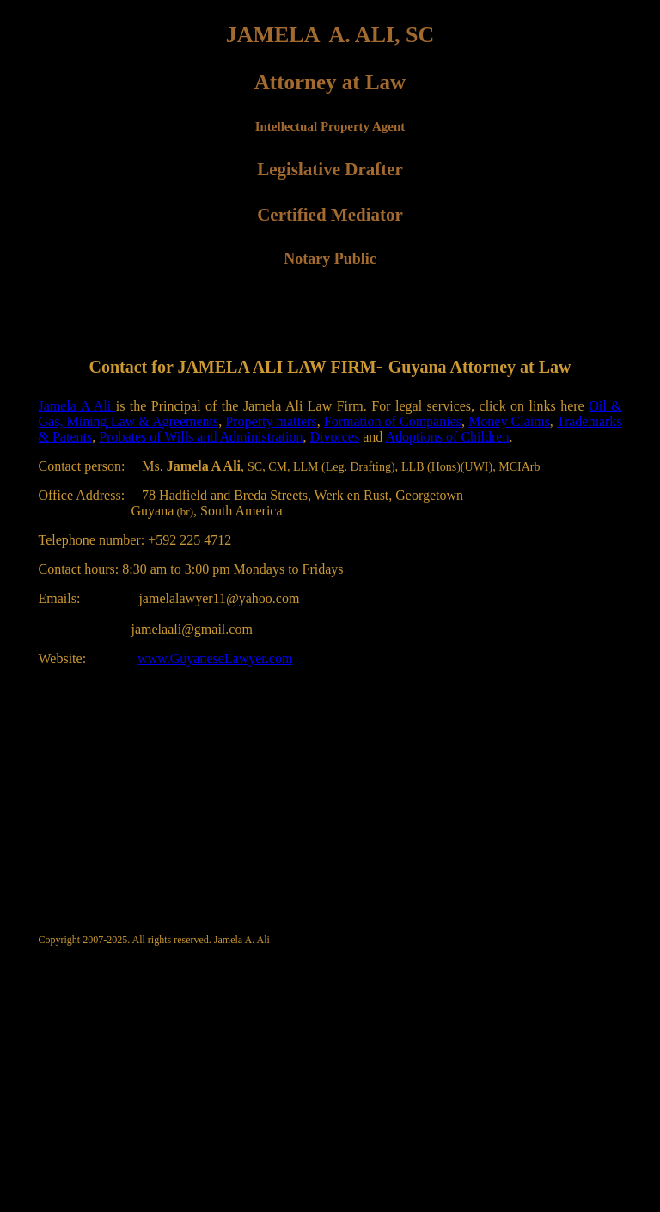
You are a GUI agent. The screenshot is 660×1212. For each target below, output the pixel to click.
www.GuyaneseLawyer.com (215, 658)
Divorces (334, 436)
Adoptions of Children (447, 436)
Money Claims (509, 421)
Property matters (270, 421)
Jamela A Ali (77, 406)
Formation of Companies (392, 421)
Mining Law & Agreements (143, 421)
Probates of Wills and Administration (200, 436)
